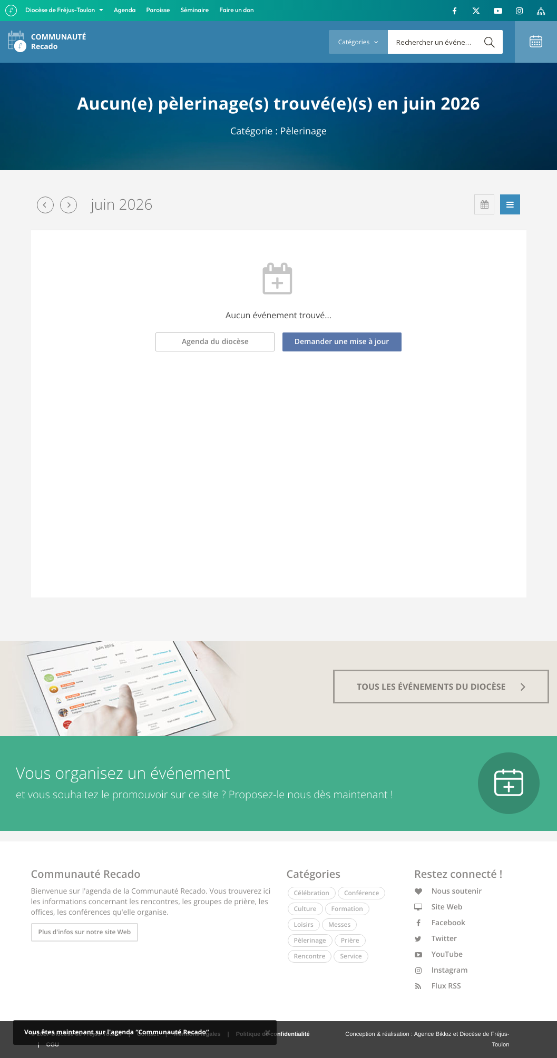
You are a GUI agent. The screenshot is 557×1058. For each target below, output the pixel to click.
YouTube (438, 954)
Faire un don (236, 10)
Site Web (438, 907)
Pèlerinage (310, 940)
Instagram (441, 970)
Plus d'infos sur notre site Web (84, 931)
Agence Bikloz (433, 1034)
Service (350, 956)
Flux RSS (437, 986)
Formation (347, 908)
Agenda (125, 10)
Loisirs (304, 924)
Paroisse (158, 10)
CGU (52, 1045)
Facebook (439, 923)
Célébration (311, 892)
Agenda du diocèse (215, 342)
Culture (305, 908)
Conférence (361, 892)
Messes (339, 924)
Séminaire (195, 10)
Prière (350, 940)
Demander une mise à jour (342, 342)
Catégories (358, 41)
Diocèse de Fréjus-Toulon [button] (60, 10)
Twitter (435, 939)
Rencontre (310, 956)
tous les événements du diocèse (441, 686)
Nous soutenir (448, 891)
